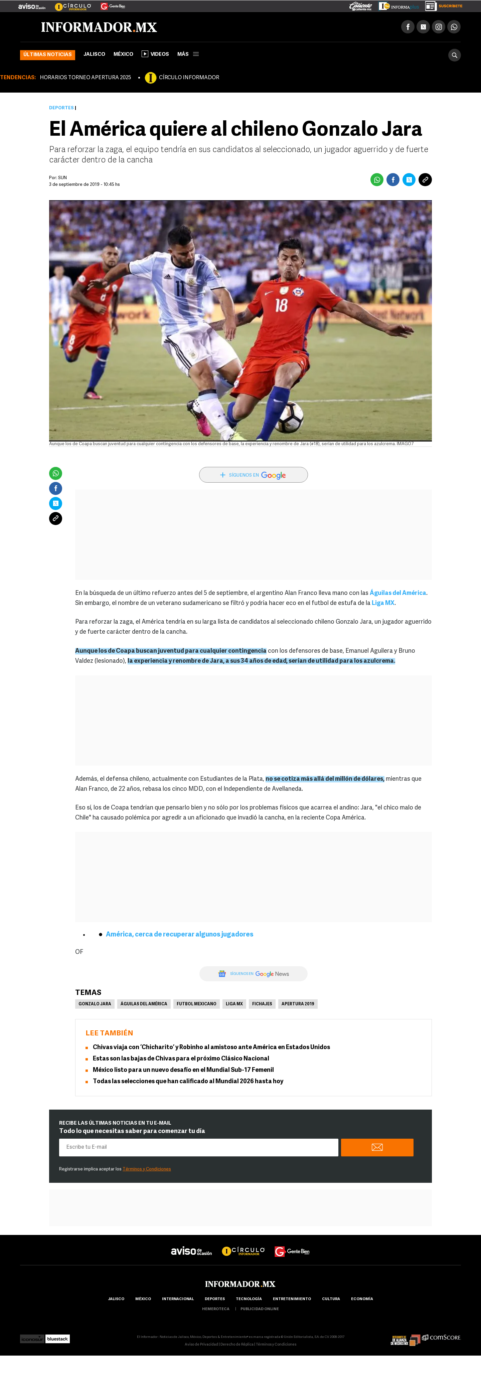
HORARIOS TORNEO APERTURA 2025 (85, 78)
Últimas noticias (47, 54)
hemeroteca (215, 1309)
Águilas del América (398, 593)
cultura (331, 1299)
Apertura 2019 (298, 1004)
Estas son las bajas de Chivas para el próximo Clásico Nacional (181, 1059)
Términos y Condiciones (147, 1169)
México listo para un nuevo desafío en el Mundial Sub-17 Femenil (183, 1070)
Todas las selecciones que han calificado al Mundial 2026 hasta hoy (188, 1082)
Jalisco (94, 54)
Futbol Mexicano (196, 1004)
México (123, 54)
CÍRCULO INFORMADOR (189, 78)
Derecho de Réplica (237, 1345)
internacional (178, 1299)
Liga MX (383, 603)
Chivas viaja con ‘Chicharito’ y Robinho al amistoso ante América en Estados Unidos (211, 1047)
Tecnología (249, 1299)
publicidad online (259, 1309)
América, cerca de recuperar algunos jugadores (180, 934)
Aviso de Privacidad (201, 1345)
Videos (155, 53)
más (188, 54)
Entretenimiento (292, 1299)
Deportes (61, 108)
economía (362, 1299)
